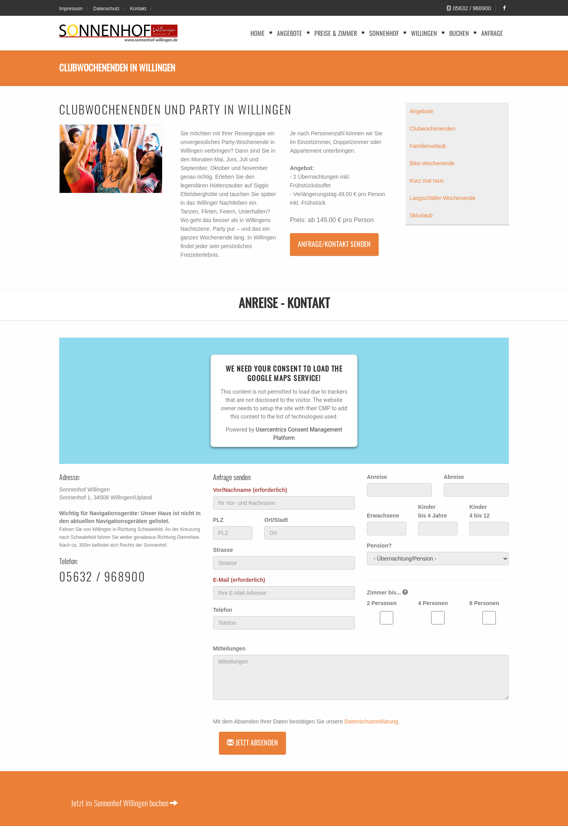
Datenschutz (106, 8)
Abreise (454, 477)
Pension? (379, 545)
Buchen (459, 33)
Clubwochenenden (433, 128)
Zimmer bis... (387, 592)
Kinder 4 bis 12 (479, 511)
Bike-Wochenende (432, 163)
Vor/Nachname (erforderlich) (250, 490)
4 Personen (433, 603)
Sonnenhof (384, 33)
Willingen (424, 33)
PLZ (218, 520)
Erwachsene (383, 515)
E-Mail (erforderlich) (239, 580)
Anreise (377, 477)
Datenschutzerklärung (371, 721)
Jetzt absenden (252, 742)
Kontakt (138, 8)
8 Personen (484, 603)
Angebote (289, 33)
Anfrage (492, 33)
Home (257, 33)
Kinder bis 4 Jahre (432, 511)
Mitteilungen (229, 648)
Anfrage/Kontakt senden (334, 244)
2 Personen (381, 603)
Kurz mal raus (427, 181)
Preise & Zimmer (335, 33)
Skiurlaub (421, 215)
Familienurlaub (428, 146)
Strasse (223, 550)
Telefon (222, 610)
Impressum (70, 8)
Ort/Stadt (276, 520)
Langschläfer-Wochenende (443, 198)
